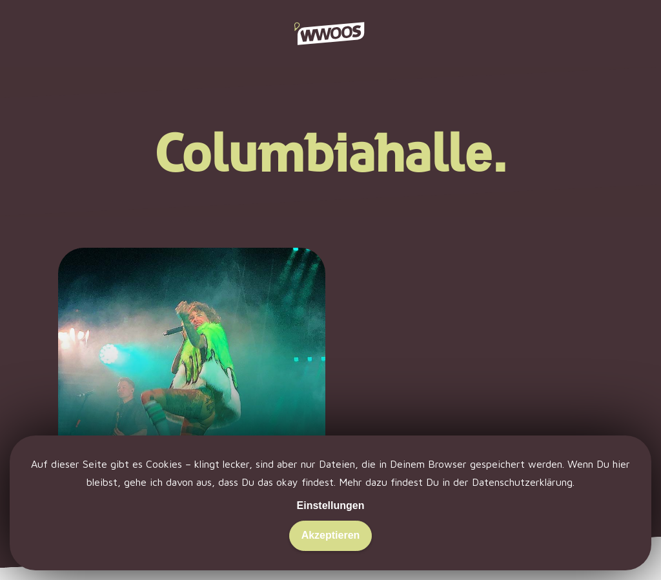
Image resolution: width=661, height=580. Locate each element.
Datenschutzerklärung (522, 482)
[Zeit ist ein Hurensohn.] (191, 393)
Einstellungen (331, 505)
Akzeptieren (330, 535)
